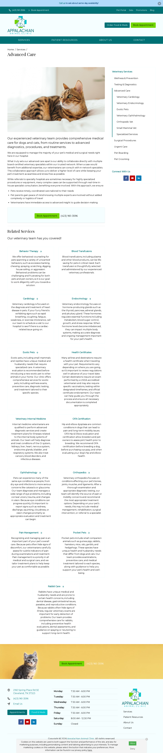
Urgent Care (120, 146)
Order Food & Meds (117, 25)
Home (10, 49)
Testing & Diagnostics (125, 84)
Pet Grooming (121, 159)
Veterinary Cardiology (128, 97)
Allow (132, 743)
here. (90, 750)
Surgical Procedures (125, 140)
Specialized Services (127, 134)
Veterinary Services (122, 71)
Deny (132, 749)
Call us (62, 3)
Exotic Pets (122, 109)
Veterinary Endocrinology (130, 103)
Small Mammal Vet (127, 128)
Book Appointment (143, 25)
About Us (105, 40)
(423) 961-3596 (69, 215)
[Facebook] (126, 178)
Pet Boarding (121, 153)
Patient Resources (65, 40)
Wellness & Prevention (126, 78)
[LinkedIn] (138, 178)
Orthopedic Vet (125, 122)
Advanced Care (122, 90)
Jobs (131, 10)
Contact (139, 40)
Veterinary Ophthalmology (131, 115)
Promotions (141, 10)
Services (24, 40)
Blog (152, 10)
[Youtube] (132, 178)
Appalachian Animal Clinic (80, 738)
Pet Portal (121, 10)
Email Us (17, 704)
